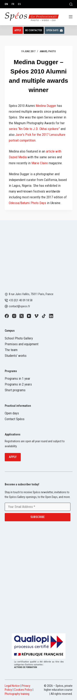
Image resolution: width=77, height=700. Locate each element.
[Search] (70, 4)
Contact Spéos (14, 419)
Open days (12, 413)
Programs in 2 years (18, 384)
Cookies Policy (23, 690)
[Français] (12, 4)
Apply (17, 30)
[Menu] (70, 17)
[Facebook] (7, 316)
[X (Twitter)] (22, 316)
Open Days (54, 30)
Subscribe (37, 517)
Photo (52, 51)
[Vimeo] (36, 316)
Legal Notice (12, 686)
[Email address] (37, 507)
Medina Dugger (46, 106)
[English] (6, 4)
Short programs (15, 390)
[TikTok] (44, 316)
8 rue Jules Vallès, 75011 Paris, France (31, 294)
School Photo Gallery (19, 338)
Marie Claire (39, 163)
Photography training (17, 694)
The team (11, 350)
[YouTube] (29, 316)
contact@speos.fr (19, 306)
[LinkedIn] (51, 316)
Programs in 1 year (17, 378)
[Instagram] (14, 316)
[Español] (19, 4)
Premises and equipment (21, 344)
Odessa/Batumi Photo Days (27, 203)
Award (43, 51)
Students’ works (15, 356)
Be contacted (33, 30)
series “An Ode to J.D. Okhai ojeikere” (34, 129)
